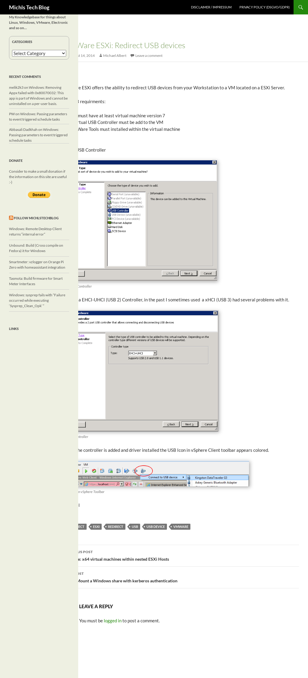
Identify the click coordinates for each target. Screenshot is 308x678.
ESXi (96, 527)
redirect (115, 527)
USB (135, 527)
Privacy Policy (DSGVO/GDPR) (264, 7)
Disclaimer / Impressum (211, 7)
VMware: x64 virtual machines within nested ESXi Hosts (181, 555)
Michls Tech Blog (29, 7)
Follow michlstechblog (36, 218)
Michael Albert (114, 55)
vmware (180, 527)
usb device (155, 527)
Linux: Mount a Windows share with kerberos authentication (181, 576)
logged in (113, 620)
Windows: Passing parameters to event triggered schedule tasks (38, 135)
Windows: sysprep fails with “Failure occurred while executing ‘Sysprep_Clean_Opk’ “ (37, 300)
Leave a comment (148, 55)
